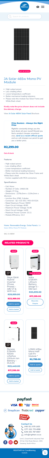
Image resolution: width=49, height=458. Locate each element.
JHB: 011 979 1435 (32, 426)
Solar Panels (32, 225)
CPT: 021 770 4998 (32, 429)
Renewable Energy (18, 225)
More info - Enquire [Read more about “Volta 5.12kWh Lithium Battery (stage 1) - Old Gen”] (35, 302)
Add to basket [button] (14, 309)
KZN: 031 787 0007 (32, 432)
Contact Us (26, 424)
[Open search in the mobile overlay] (24, 16)
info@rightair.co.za (32, 434)
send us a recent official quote (29, 135)
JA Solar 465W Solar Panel (20, 113)
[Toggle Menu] (42, 7)
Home (6, 225)
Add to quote (13, 304)
